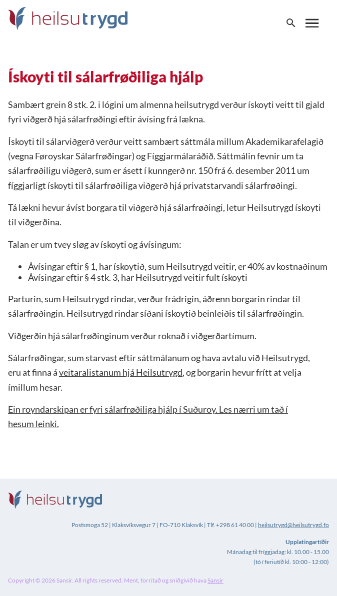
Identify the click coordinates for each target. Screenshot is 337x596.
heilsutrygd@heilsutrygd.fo (293, 525)
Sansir (216, 580)
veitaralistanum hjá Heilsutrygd (120, 372)
